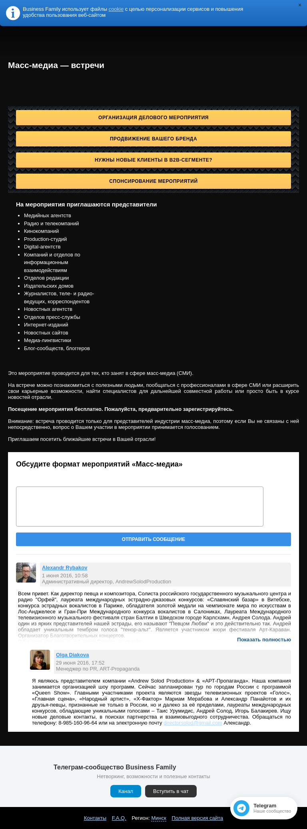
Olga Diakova (72, 655)
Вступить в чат (171, 791)
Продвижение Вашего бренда (153, 139)
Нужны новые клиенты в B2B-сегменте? (153, 160)
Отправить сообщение (153, 539)
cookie (116, 9)
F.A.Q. (119, 818)
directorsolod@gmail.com (192, 723)
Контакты (95, 818)
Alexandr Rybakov (64, 568)
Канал (125, 791)
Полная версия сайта (197, 818)
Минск (158, 818)
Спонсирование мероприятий (153, 181)
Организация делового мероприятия (153, 117)
